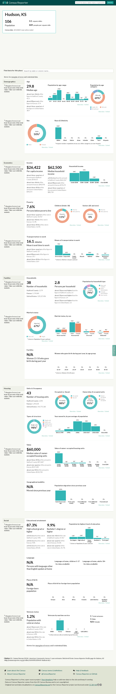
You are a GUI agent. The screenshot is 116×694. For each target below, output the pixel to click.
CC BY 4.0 (95, 685)
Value (29, 445)
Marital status (32, 312)
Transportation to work (36, 237)
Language (30, 558)
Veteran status (33, 612)
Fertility (30, 350)
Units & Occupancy (34, 388)
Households (31, 278)
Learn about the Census (16, 670)
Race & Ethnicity (61, 121)
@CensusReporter (49, 674)
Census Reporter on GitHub (86, 674)
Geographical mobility (35, 482)
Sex (28, 121)
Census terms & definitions (52, 670)
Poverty (30, 202)
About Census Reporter (16, 674)
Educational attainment (36, 520)
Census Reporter (15, 2)
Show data (80, 104)
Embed (87, 104)
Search (110, 2)
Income (29, 163)
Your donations (47, 680)
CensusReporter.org (42, 685)
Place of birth (32, 580)
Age (28, 82)
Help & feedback (82, 670)
